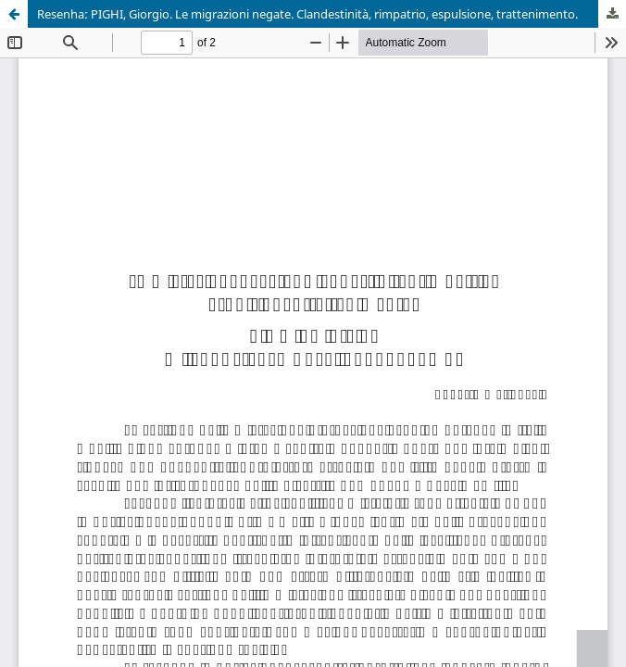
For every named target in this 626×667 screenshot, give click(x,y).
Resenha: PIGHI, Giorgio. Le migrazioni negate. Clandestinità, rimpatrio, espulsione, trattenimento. (307, 14)
